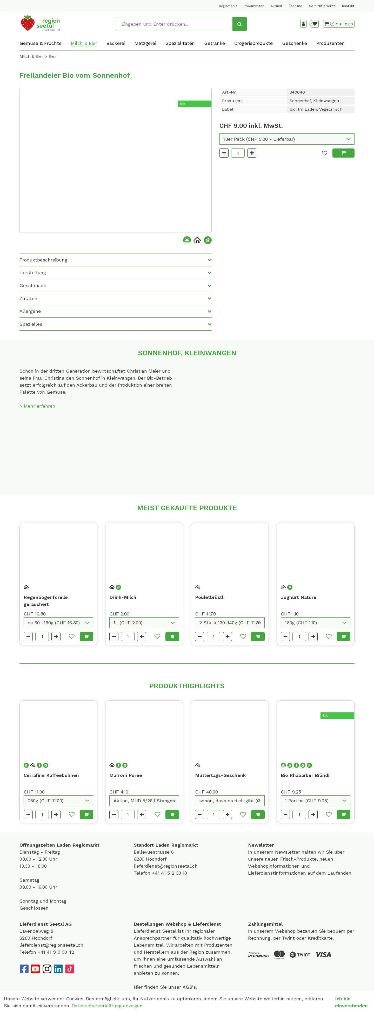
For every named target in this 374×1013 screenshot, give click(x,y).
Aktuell (276, 6)
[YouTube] (35, 969)
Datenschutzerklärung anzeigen (107, 1005)
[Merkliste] (314, 23)
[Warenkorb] (329, 23)
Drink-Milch (122, 597)
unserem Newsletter (278, 852)
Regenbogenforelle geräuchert (46, 600)
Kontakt (348, 6)
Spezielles (30, 324)
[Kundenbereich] (303, 23)
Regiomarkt (228, 6)
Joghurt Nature (298, 597)
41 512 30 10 (174, 873)
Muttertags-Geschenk (220, 775)
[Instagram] (46, 969)
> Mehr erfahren (37, 406)
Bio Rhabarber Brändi (305, 775)
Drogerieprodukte (253, 43)
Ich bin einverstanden (351, 1002)
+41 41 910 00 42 (56, 952)
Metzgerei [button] (145, 43)
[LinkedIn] (58, 969)
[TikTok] (69, 969)
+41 (156, 873)
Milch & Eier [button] (84, 43)
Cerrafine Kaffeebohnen (51, 775)
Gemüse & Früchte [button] (40, 43)
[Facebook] (23, 969)
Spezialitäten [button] (180, 43)
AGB (187, 987)
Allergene (30, 311)
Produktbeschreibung (43, 260)
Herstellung (32, 272)
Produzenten (254, 6)
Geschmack (32, 285)
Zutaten (28, 298)
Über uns (296, 6)
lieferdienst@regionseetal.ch (166, 866)
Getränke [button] (214, 43)
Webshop (175, 924)
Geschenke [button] (294, 43)
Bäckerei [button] (115, 43)
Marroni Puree (125, 775)
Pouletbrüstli (210, 597)
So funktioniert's (322, 6)
